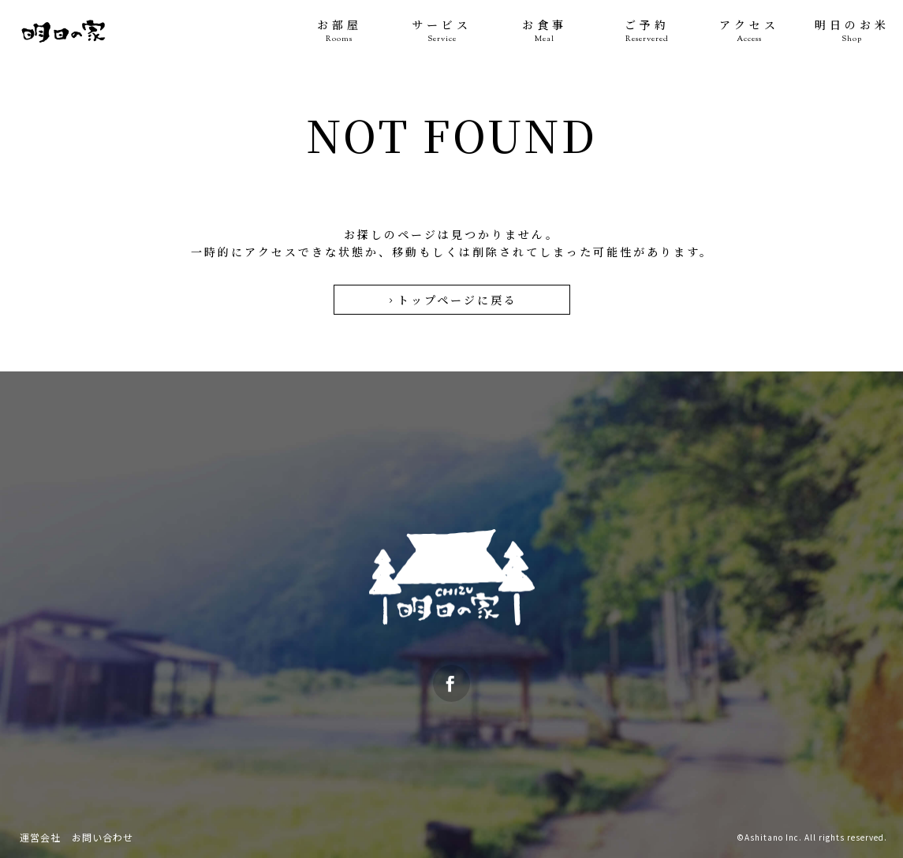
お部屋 (339, 31)
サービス (441, 31)
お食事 (544, 31)
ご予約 (646, 31)
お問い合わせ (102, 837)
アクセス (749, 31)
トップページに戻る (451, 300)
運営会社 (40, 837)
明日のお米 (851, 31)
